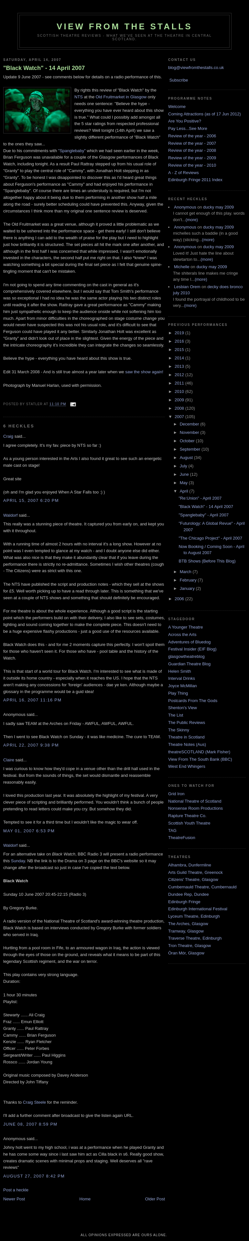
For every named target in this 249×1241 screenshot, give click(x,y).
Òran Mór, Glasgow (186, 953)
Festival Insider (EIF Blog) (192, 649)
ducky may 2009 (218, 207)
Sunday (18, 860)
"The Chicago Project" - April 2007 (210, 538)
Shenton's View (182, 707)
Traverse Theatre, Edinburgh (195, 938)
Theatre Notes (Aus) (187, 744)
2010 (180, 391)
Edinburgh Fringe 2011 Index (195, 179)
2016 (180, 341)
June (185, 474)
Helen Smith (179, 671)
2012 (180, 374)
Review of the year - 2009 (192, 157)
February (189, 580)
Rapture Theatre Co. (187, 815)
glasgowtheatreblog (186, 656)
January (188, 588)
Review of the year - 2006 (192, 135)
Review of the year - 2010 (192, 165)
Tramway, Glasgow (186, 931)
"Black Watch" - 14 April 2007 (44, 68)
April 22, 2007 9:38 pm (31, 745)
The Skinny (178, 730)
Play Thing (178, 693)
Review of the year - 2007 (192, 143)
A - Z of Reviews (183, 172)
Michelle (181, 266)
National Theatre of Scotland (195, 801)
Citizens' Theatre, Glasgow (193, 879)
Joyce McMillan (182, 685)
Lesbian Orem (187, 286)
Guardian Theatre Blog (189, 663)
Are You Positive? (184, 121)
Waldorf (10, 515)
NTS (78, 96)
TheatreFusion (181, 837)
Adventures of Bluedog (189, 642)
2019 (180, 332)
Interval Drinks (181, 678)
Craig (8, 436)
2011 (180, 383)
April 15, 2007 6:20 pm (31, 500)
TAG (172, 830)
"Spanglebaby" (72, 150)
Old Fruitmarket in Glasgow (121, 96)
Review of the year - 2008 (192, 150)
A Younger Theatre (185, 627)
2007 (180, 416)
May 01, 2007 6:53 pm (29, 830)
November (190, 432)
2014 (180, 358)
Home (85, 1199)
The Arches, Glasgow (188, 923)
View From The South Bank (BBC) (200, 759)
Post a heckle (15, 1189)
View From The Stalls (124, 26)
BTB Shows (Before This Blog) (207, 561)
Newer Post (14, 1199)
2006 (180, 598)
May (184, 482)
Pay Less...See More (187, 128)
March (186, 571)
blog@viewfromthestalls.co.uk (196, 67)
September (190, 449)
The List (175, 715)
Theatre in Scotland (186, 737)
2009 (180, 399)
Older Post (155, 1199)
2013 (180, 366)
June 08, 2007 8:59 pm (30, 1124)
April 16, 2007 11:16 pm (32, 700)
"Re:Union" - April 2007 (200, 498)
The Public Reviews (186, 722)
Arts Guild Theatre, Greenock (195, 872)
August (187, 457)
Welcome (177, 106)
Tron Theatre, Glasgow (189, 945)
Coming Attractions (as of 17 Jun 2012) (204, 114)
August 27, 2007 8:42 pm (34, 1176)
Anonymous (185, 207)
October (188, 440)
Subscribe (178, 80)
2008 (180, 408)
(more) (192, 219)
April (184, 491)
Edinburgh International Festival (197, 908)
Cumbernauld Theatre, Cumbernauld (202, 886)
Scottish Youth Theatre (189, 823)
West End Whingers (186, 766)
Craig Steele (34, 1102)
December (190, 424)
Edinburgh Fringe (184, 901)
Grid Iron (176, 793)
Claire (8, 759)
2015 (180, 349)
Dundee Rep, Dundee (188, 894)
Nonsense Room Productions (195, 808)
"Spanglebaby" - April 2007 (204, 515)
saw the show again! (144, 371)
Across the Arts (182, 634)
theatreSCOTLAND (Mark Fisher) (199, 751)
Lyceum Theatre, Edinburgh (194, 916)
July (184, 466)
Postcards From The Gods (192, 700)
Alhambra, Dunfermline (189, 865)
